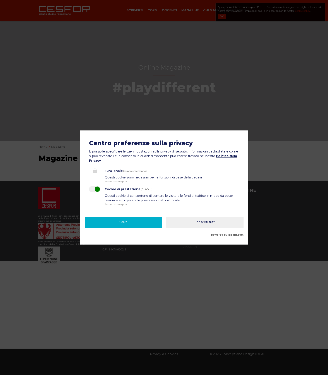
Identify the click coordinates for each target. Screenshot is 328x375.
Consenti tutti (204, 222)
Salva (123, 222)
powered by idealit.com (227, 234)
